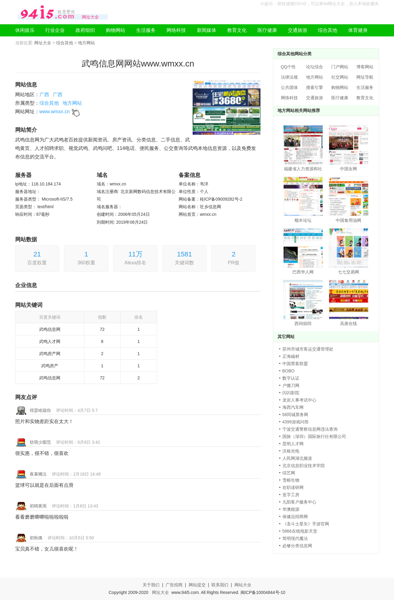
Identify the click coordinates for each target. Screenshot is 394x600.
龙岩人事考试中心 (299, 400)
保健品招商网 (295, 516)
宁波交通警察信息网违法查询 (310, 429)
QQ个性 (288, 66)
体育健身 (358, 30)
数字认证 (290, 378)
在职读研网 (293, 487)
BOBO (288, 370)
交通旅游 (297, 30)
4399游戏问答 (295, 421)
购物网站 (115, 30)
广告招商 (174, 584)
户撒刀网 (290, 385)
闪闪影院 (290, 392)
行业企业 (55, 30)
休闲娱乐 (25, 30)
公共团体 (289, 87)
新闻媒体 (206, 30)
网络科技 (176, 30)
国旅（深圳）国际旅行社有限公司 (314, 436)
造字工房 (290, 494)
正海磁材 (290, 356)
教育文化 (237, 30)
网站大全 (242, 584)
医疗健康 (267, 30)
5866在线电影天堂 (299, 531)
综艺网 (288, 472)
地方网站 (86, 42)
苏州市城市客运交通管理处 (307, 349)
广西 (44, 94)
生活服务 (146, 30)
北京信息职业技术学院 (303, 465)
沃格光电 (290, 451)
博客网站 (364, 66)
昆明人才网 (293, 443)
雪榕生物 (290, 480)
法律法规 (289, 77)
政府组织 (85, 30)
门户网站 (339, 66)
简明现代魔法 (295, 538)
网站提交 (197, 584)
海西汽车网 (293, 407)
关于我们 (151, 584)
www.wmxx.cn (54, 111)
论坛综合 (314, 66)
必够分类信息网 (297, 545)
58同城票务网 (295, 414)
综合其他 (327, 30)
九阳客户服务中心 (299, 502)
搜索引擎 (314, 87)
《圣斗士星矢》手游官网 (305, 523)
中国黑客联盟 (295, 363)
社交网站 (339, 77)
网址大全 (42, 42)
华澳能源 (290, 509)
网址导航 (364, 77)
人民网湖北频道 (297, 458)
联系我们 (219, 584)
